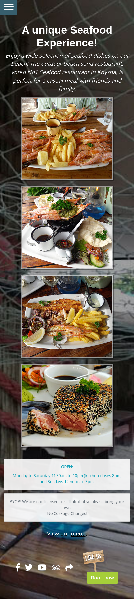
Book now (102, 577)
